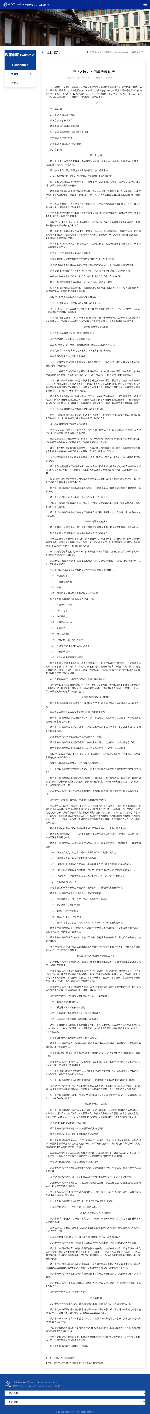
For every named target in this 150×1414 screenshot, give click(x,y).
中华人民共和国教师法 (64, 1358)
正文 (143, 52)
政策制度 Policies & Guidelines (115, 52)
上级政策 (14, 74)
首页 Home (94, 52)
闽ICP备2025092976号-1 (85, 1412)
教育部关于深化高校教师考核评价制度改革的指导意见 (78, 1363)
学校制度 (14, 82)
